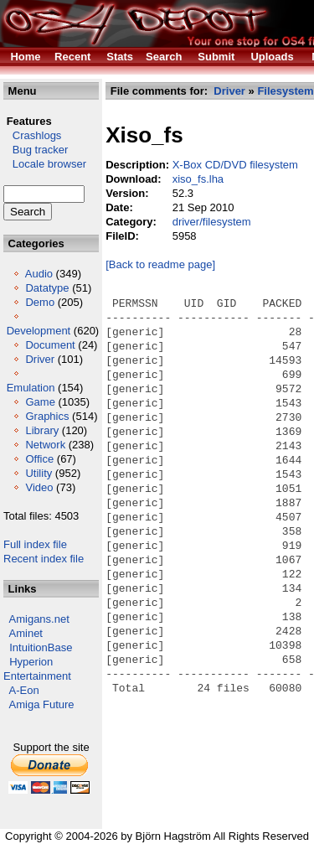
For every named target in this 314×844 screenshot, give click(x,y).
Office (39, 459)
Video (39, 487)
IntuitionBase (40, 647)
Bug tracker (35, 149)
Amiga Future (42, 704)
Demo (39, 302)
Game (39, 402)
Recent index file (43, 558)
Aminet (26, 633)
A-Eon (24, 690)
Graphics (47, 416)
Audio (39, 273)
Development (39, 330)
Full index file (35, 544)
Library (42, 430)
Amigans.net (39, 619)
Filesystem (285, 91)
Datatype (47, 288)
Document (50, 345)
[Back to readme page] (160, 264)
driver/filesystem (211, 221)
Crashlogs (32, 135)
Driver (39, 359)
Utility (38, 473)
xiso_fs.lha (198, 179)
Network (45, 444)
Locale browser (44, 164)
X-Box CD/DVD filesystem (235, 164)
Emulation (31, 387)
